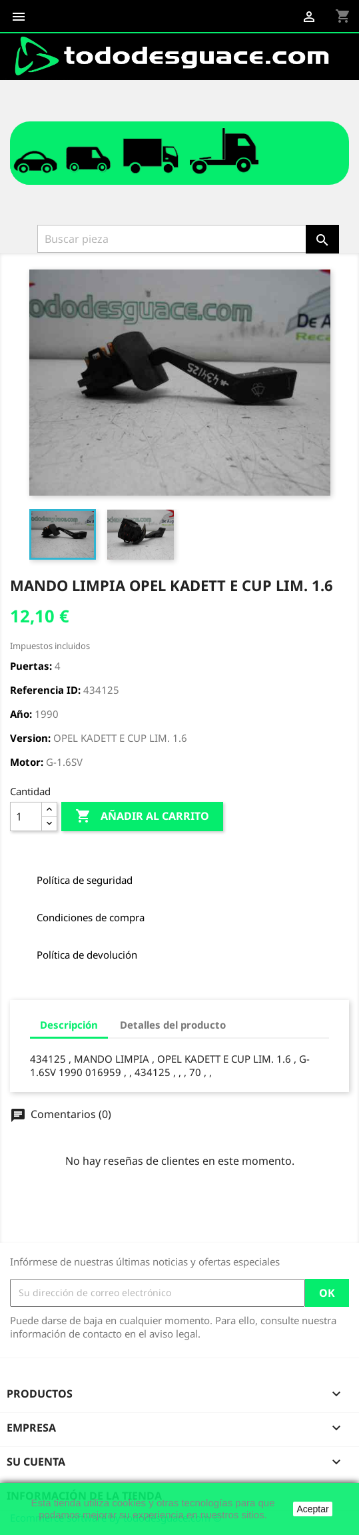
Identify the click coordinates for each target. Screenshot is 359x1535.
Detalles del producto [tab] (173, 1024)
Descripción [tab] (69, 1024)
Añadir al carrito (142, 816)
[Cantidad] (26, 816)
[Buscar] (172, 239)
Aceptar (312, 1509)
